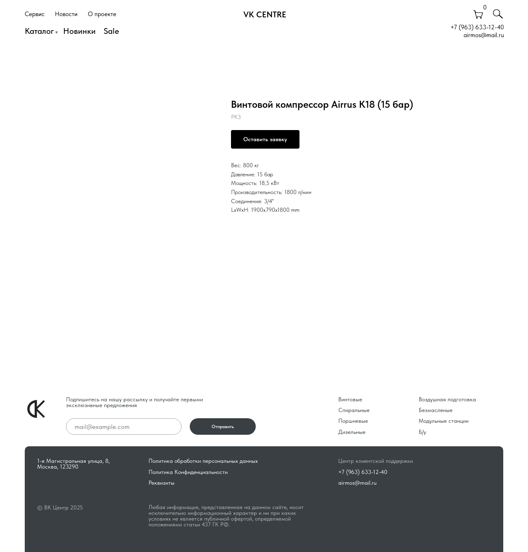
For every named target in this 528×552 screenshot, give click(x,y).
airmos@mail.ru (484, 35)
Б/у (422, 432)
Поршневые (353, 420)
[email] (124, 426)
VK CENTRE (264, 14)
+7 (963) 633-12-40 (477, 27)
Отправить (223, 426)
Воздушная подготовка (447, 399)
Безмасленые (436, 410)
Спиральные (354, 410)
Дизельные (351, 432)
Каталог (39, 31)
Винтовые (350, 399)
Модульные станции (444, 420)
